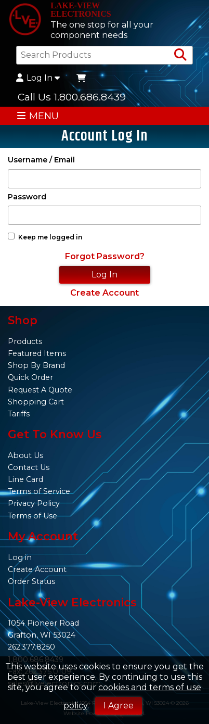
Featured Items (37, 353)
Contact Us (28, 467)
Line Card (25, 479)
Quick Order (30, 377)
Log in (20, 557)
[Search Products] (180, 55)
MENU (37, 116)
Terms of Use (32, 515)
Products (25, 341)
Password (27, 197)
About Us (25, 455)
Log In (38, 78)
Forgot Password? (105, 256)
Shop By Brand (36, 365)
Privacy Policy (34, 503)
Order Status (31, 581)
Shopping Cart (36, 402)
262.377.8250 (31, 647)
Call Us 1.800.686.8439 (72, 97)
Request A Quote (40, 390)
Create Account (104, 293)
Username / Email (41, 160)
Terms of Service (39, 491)
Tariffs (19, 413)
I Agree (118, 705)
